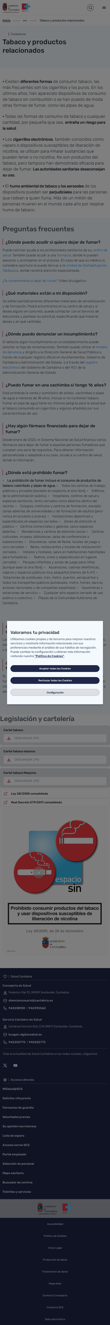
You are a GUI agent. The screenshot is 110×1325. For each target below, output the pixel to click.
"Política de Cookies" (49, 656)
